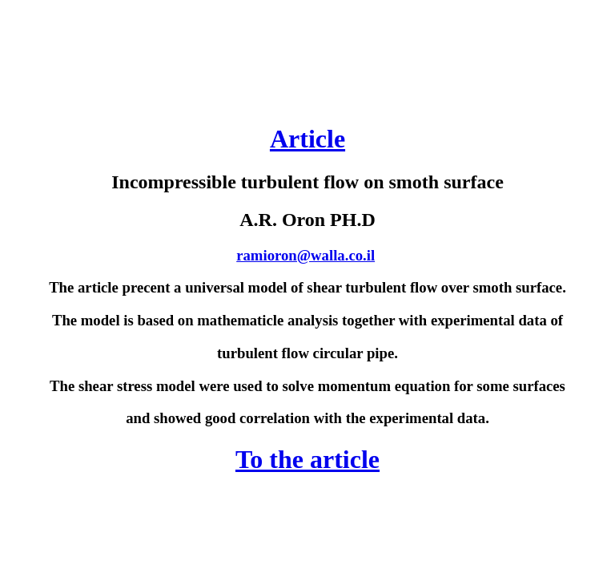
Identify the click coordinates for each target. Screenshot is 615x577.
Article (307, 138)
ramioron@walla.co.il (305, 255)
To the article (307, 459)
